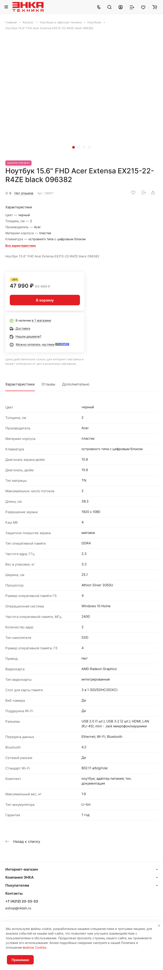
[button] (73, 147)
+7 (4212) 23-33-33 (21, 901)
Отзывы (48, 384)
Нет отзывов (23, 193)
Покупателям (17, 885)
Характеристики (20, 384)
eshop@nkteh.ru (18, 908)
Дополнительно (75, 384)
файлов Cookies (34, 947)
